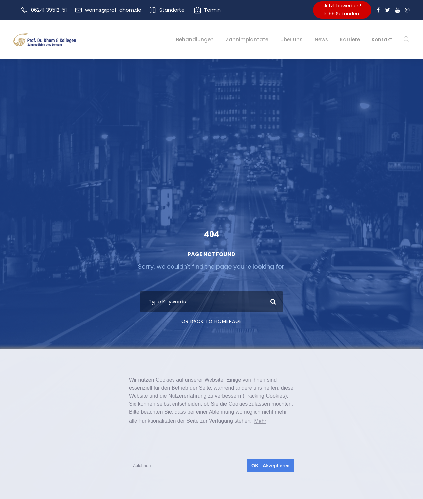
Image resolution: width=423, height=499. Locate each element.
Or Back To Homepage (211, 321)
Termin (212, 9)
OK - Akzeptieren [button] (270, 465)
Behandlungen (195, 39)
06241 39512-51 (49, 9)
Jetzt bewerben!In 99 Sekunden (342, 9)
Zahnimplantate (247, 39)
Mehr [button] (260, 421)
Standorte (172, 9)
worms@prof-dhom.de (113, 9)
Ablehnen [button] (142, 465)
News (321, 39)
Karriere (350, 39)
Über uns (291, 39)
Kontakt (382, 39)
